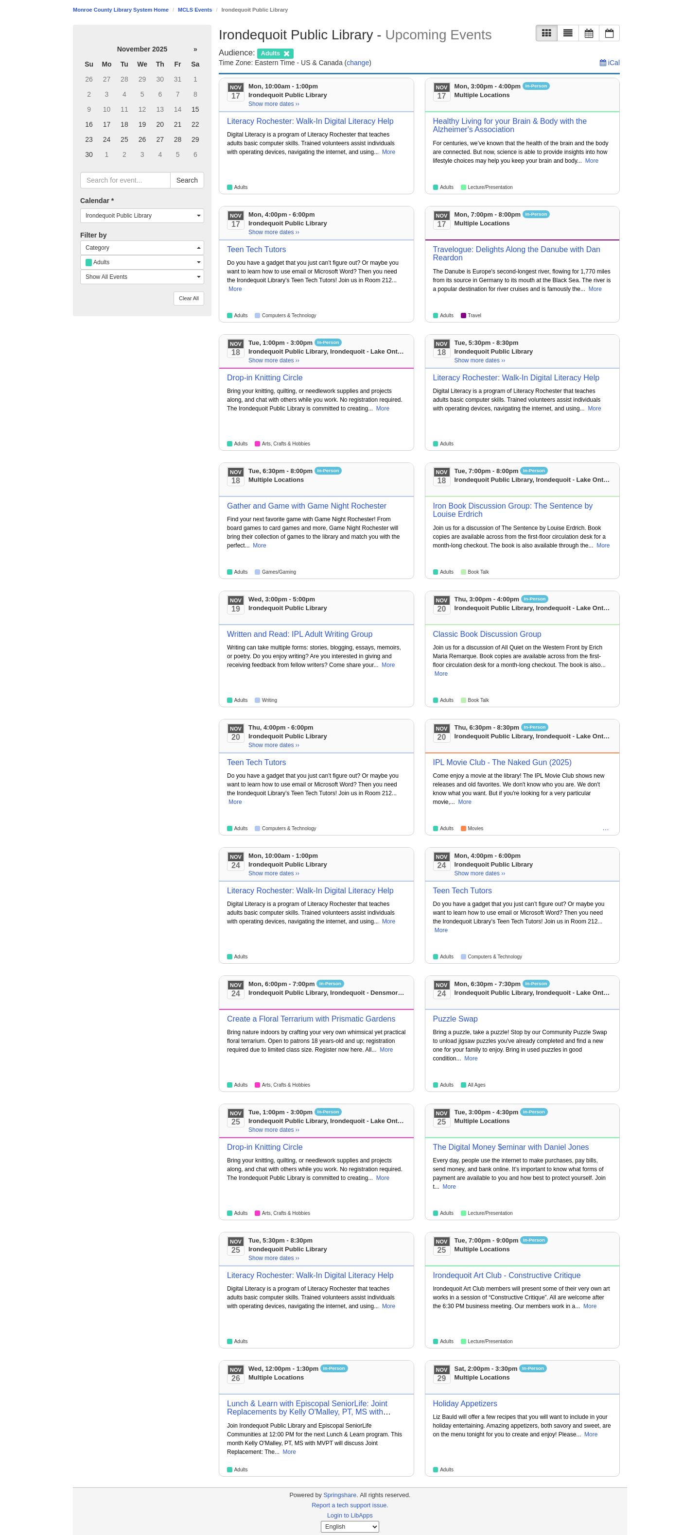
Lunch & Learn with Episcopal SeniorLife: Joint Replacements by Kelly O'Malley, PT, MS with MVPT (307, 1412)
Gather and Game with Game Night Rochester (306, 506)
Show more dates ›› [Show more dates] (273, 104)
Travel (474, 315)
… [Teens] (605, 828)
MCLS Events (195, 10)
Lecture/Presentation (490, 187)
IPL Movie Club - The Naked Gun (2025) (502, 762)
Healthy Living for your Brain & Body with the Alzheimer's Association (510, 125)
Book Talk (478, 572)
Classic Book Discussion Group (487, 634)
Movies (476, 828)
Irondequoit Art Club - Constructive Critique (507, 1275)
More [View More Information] (388, 152)
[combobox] (142, 215)
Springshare (339, 1495)
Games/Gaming (279, 572)
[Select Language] (350, 1527)
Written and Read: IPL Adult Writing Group (299, 634)
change (358, 63)
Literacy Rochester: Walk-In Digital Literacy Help (310, 121)
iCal (610, 63)
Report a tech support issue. (350, 1505)
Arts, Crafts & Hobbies (286, 443)
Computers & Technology (289, 315)
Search (187, 180)
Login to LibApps (350, 1515)
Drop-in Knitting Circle (265, 378)
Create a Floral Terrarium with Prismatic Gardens (311, 1019)
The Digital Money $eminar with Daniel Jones (511, 1147)
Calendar (97, 201)
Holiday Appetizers (465, 1403)
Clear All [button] (189, 298)
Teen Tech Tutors (256, 249)
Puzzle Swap (455, 1019)
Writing (269, 700)
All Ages (477, 1085)
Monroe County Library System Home (121, 10)
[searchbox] (125, 180)
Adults (241, 187)
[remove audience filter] (275, 52)
